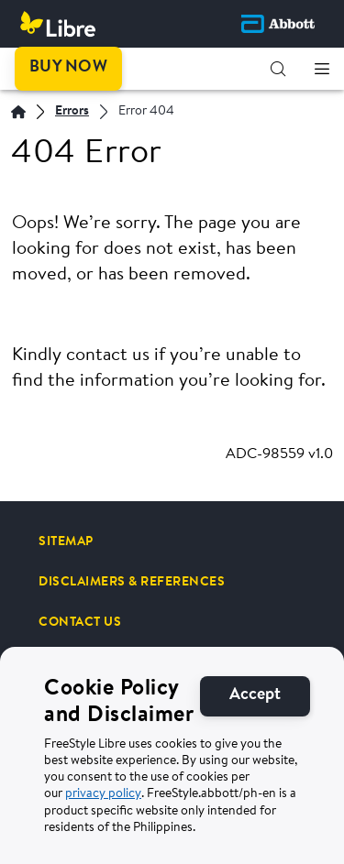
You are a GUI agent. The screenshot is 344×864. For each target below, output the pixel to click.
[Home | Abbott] (18, 111)
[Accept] (255, 707)
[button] (278, 68)
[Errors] (72, 112)
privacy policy (103, 806)
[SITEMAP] (66, 541)
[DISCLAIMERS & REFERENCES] (132, 582)
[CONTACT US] (80, 622)
